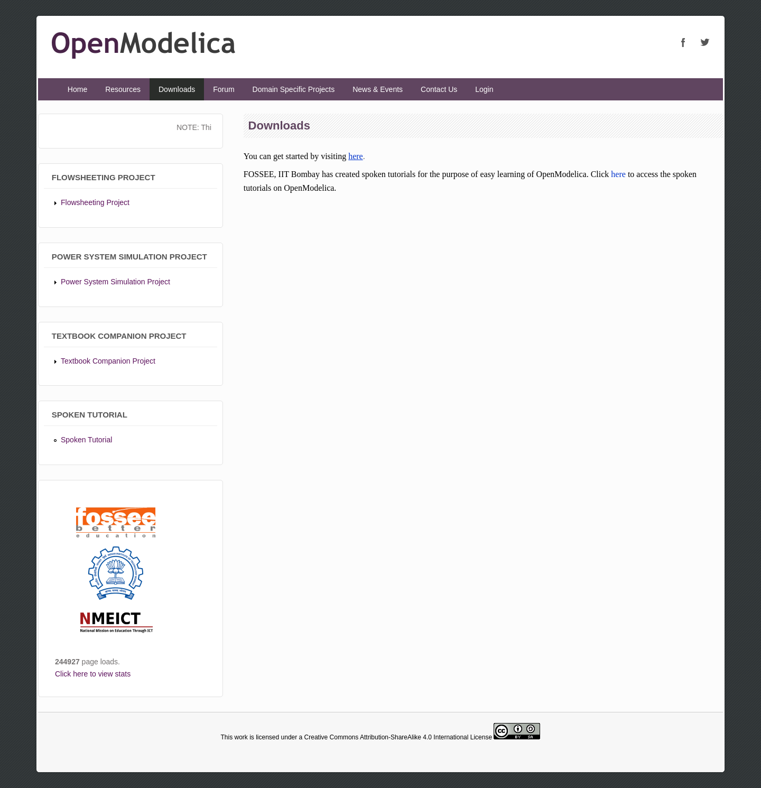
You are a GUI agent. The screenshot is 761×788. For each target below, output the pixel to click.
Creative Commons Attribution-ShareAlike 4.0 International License (398, 737)
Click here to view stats (93, 674)
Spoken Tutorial (86, 439)
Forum (223, 89)
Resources (123, 89)
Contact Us (439, 89)
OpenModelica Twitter (704, 42)
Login (484, 89)
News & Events (377, 89)
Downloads (177, 89)
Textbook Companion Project (108, 361)
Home (77, 89)
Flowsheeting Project (95, 202)
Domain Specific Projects (294, 89)
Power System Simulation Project (115, 281)
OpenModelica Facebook (683, 42)
